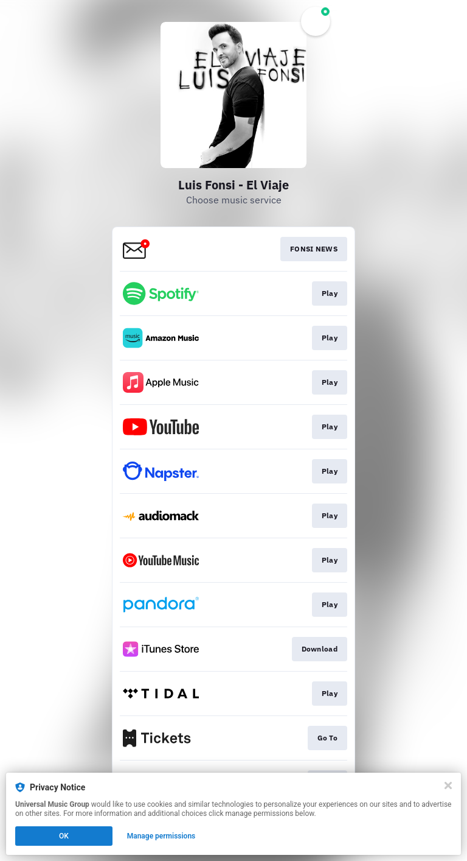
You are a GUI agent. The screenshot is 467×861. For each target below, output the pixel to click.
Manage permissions (161, 836)
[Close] (448, 785)
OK (64, 836)
